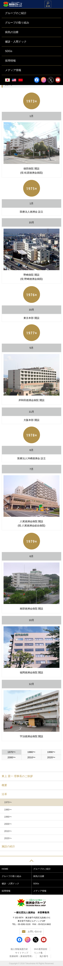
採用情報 (6, 891)
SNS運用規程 (40, 949)
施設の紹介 (8, 846)
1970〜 (12, 752)
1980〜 (31, 752)
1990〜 (51, 752)
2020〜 (51, 757)
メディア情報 (39, 891)
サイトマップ (21, 952)
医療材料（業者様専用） (22, 956)
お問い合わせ (35, 931)
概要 (4, 785)
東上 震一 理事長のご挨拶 (17, 776)
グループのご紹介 (42, 869)
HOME (5, 869)
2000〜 (12, 757)
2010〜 (31, 757)
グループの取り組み (11, 876)
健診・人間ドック (10, 883)
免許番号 (43, 956)
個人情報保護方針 (19, 949)
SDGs (36, 883)
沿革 (4, 794)
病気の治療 (38, 876)
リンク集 (38, 952)
